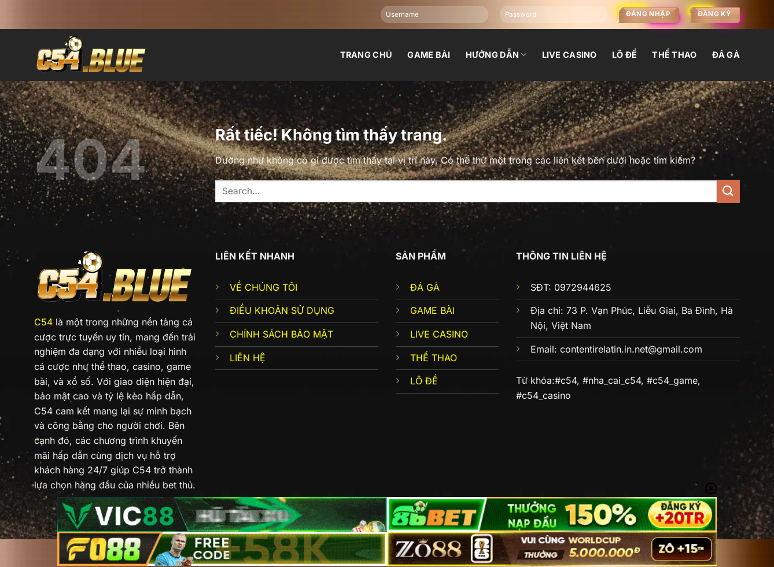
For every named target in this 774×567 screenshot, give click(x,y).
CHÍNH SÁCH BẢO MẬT (281, 334)
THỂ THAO (433, 358)
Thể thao (674, 55)
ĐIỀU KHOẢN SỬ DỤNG (282, 310)
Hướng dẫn (496, 54)
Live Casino (569, 55)
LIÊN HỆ (248, 358)
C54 (43, 322)
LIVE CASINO (439, 334)
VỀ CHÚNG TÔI (263, 287)
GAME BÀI (432, 310)
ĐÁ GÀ (425, 287)
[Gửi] (728, 191)
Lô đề (624, 55)
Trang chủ (366, 55)
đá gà (726, 55)
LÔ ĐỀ (424, 381)
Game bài (428, 55)
